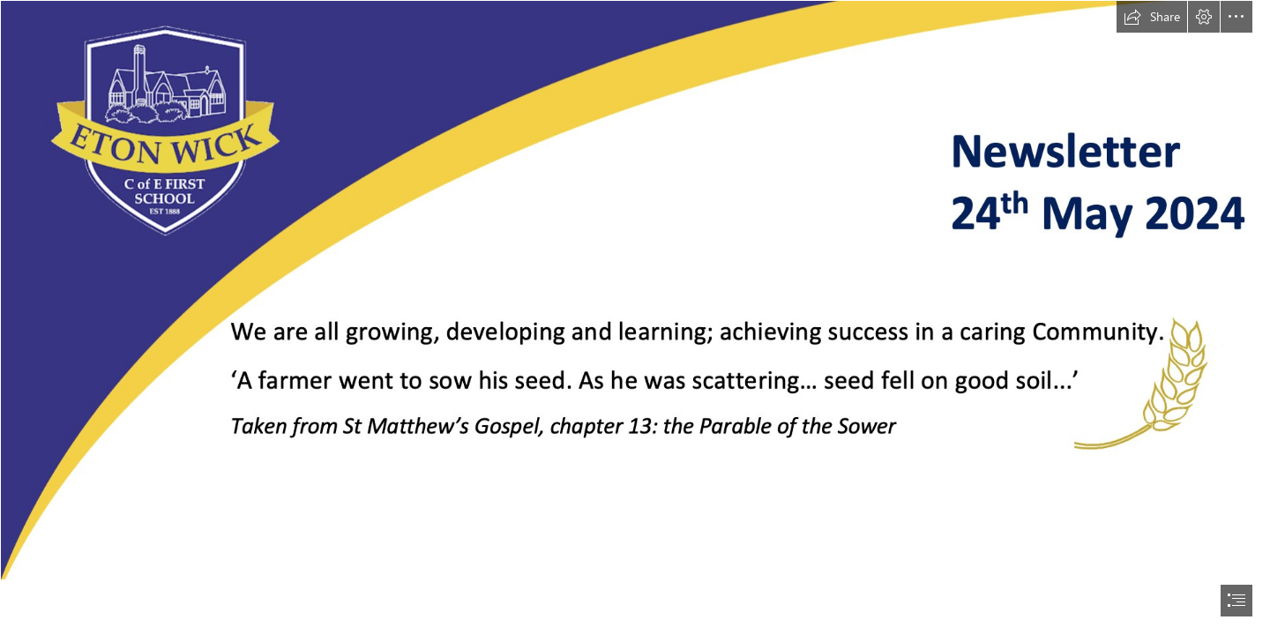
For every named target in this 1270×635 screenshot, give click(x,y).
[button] (1152, 17)
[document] (635, 317)
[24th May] (635, 290)
